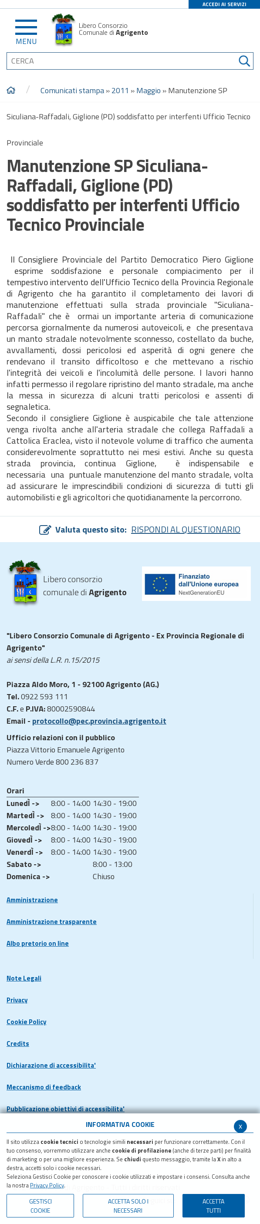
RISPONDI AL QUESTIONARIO (185, 529)
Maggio (148, 90)
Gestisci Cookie (40, 1206)
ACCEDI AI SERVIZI (224, 4)
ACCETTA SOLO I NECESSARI (128, 1206)
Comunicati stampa (72, 90)
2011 (120, 90)
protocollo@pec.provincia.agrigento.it (99, 721)
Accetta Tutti (213, 1206)
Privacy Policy (47, 1185)
